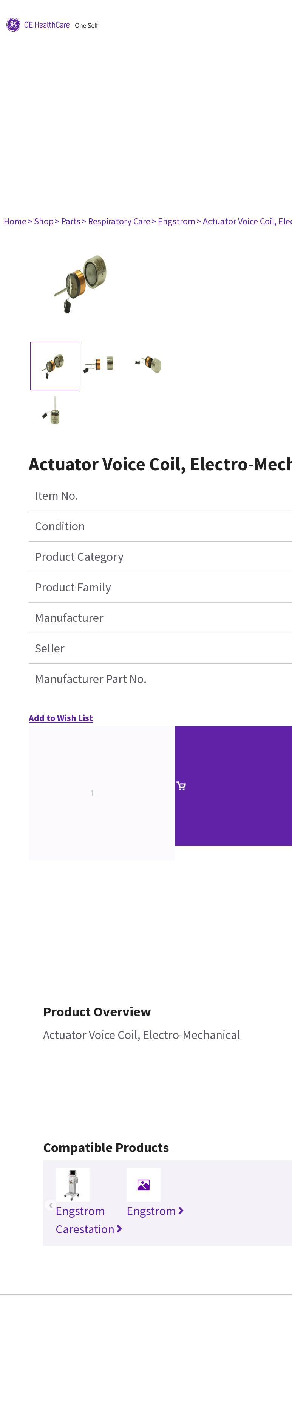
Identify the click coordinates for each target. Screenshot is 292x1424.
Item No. (56, 495)
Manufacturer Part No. (91, 678)
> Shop (41, 221)
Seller (50, 648)
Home (15, 221)
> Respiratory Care (116, 221)
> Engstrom (173, 221)
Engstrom (155, 1210)
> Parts (67, 221)
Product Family (73, 587)
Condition (60, 526)
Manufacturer (69, 617)
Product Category (79, 556)
